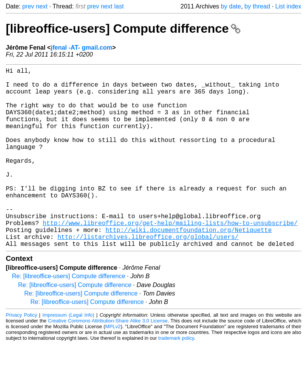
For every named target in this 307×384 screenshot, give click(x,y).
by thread (257, 6)
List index (288, 6)
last (119, 6)
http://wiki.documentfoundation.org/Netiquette (188, 266)
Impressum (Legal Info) (68, 355)
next (41, 6)
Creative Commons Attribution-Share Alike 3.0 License (108, 361)
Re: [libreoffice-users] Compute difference (68, 316)
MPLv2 (113, 366)
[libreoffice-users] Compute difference (123, 28)
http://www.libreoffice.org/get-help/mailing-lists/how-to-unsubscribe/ (170, 258)
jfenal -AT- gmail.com (81, 47)
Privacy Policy (21, 355)
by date (231, 6)
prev (28, 6)
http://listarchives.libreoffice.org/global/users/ (147, 275)
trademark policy (176, 378)
